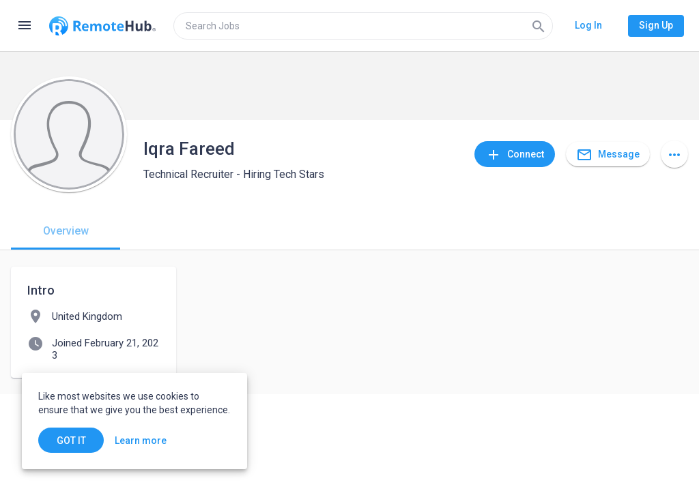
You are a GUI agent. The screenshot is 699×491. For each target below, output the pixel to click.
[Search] (538, 26)
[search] (363, 26)
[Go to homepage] (102, 26)
